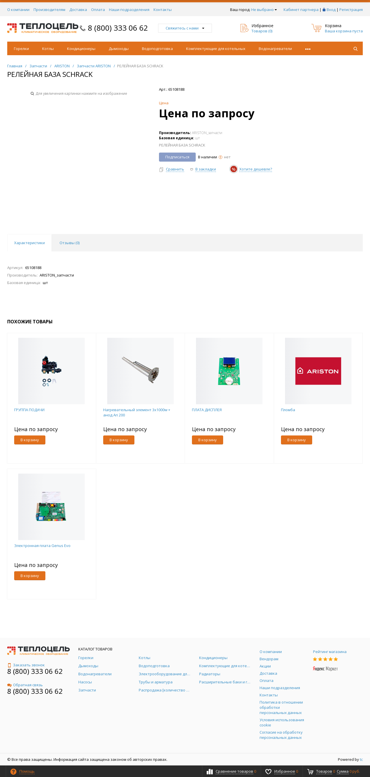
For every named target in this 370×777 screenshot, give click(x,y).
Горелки (21, 48)
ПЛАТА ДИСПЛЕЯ (207, 409)
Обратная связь (25, 684)
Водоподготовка (157, 48)
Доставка (78, 9)
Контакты (162, 9)
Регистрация (351, 9)
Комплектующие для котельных (215, 48)
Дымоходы (119, 48)
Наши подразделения (129, 9)
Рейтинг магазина (330, 651)
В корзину (30, 439)
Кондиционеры (81, 48)
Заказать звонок (26, 664)
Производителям (49, 9)
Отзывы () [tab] (69, 242)
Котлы (48, 48)
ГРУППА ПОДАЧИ (29, 409)
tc (361, 759)
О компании (18, 9)
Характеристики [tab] (29, 242)
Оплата (98, 9)
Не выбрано (264, 9)
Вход (331, 9)
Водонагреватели (275, 48)
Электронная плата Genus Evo (42, 545)
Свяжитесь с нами (185, 28)
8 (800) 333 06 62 (118, 28)
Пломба (288, 409)
